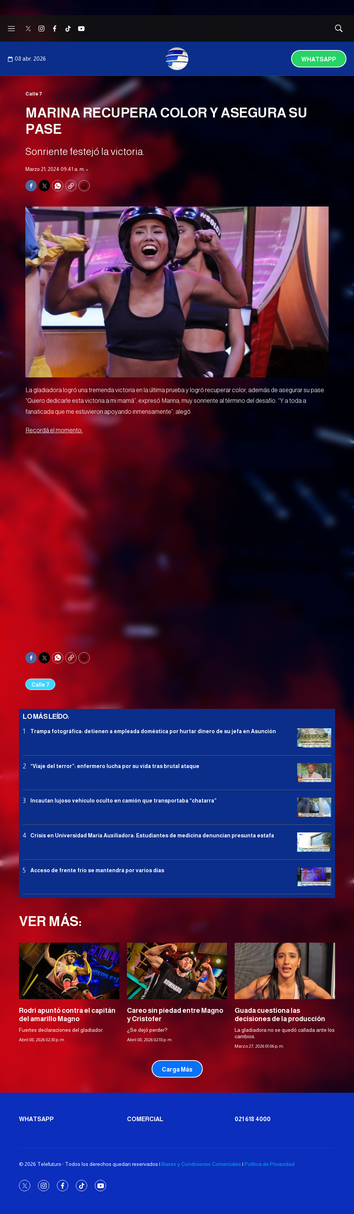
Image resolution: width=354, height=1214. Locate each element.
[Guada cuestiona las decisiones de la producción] (285, 971)
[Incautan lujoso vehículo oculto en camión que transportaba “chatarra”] (314, 807)
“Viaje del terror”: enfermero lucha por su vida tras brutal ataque (114, 766)
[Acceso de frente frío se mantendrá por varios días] (314, 877)
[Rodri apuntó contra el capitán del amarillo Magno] (69, 971)
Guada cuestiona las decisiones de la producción (280, 1015)
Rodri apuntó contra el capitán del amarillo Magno (67, 1015)
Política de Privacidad (269, 1164)
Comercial (145, 1119)
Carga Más (177, 1069)
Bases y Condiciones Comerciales (201, 1164)
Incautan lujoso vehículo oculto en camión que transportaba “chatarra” (123, 801)
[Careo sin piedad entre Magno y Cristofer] (177, 971)
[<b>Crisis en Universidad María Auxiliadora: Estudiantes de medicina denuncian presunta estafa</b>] (314, 842)
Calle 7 (33, 94)
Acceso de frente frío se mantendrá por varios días (97, 870)
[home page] (177, 58)
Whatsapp (318, 59)
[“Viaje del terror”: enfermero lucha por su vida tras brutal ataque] (314, 772)
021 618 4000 (253, 1119)
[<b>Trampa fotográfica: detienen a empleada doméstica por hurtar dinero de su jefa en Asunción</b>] (314, 738)
